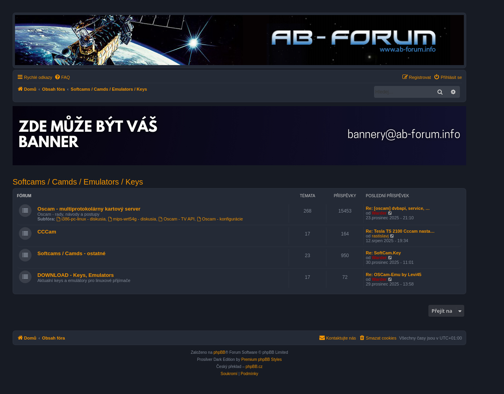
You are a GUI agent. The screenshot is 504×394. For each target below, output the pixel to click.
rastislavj (380, 235)
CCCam (46, 232)
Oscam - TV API (177, 219)
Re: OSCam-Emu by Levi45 (393, 274)
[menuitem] (62, 77)
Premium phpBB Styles (261, 359)
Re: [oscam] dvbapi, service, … (398, 208)
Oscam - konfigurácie (220, 219)
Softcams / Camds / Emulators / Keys (78, 181)
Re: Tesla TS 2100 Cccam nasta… (400, 231)
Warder (379, 213)
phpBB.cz (254, 366)
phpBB (219, 352)
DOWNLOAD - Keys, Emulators (75, 275)
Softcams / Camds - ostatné (71, 253)
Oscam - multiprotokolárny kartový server (89, 209)
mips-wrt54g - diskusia (132, 219)
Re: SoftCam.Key (383, 252)
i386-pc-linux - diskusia (81, 219)
